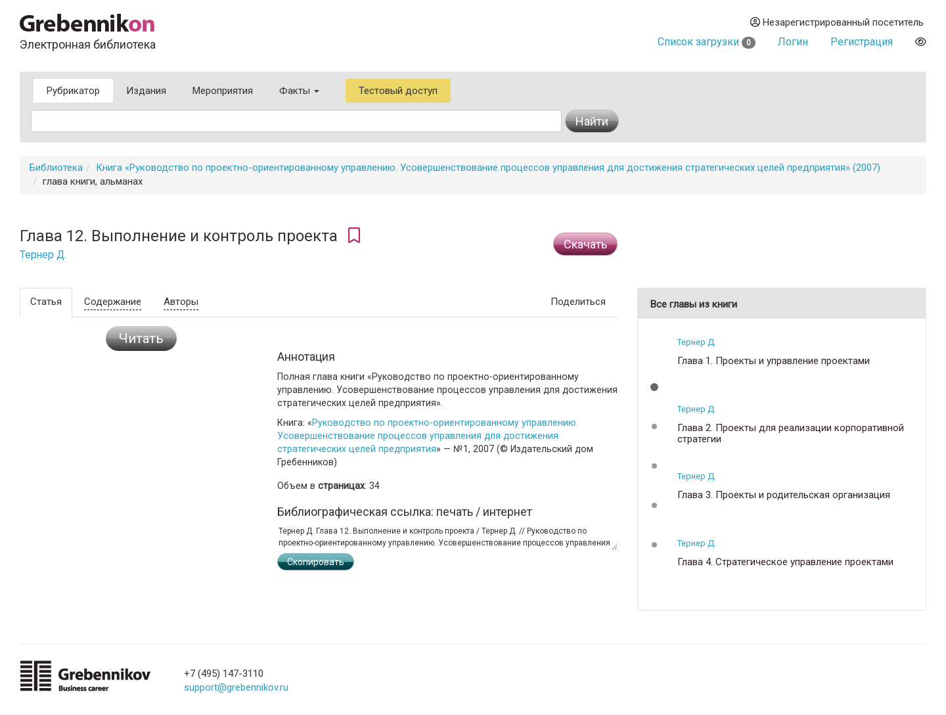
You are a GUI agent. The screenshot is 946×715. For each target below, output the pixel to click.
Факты (299, 91)
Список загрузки (706, 41)
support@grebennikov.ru (236, 687)
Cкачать (585, 244)
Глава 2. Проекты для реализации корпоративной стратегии (790, 433)
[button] (654, 387)
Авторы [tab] (181, 302)
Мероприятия (222, 91)
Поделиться (578, 302)
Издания (146, 91)
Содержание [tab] (112, 302)
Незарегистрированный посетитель (837, 22)
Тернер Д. (43, 255)
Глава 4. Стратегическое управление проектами (785, 562)
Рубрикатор (73, 91)
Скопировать (315, 562)
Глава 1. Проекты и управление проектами (773, 361)
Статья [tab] (46, 302)
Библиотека (56, 167)
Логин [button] (793, 41)
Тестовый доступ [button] (398, 91)
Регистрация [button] (861, 41)
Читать (141, 338)
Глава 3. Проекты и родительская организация (783, 495)
